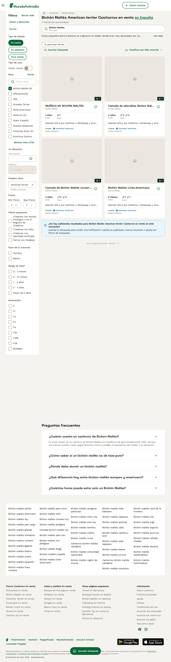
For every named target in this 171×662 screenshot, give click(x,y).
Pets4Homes (18, 639)
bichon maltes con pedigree (50, 542)
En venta (16, 42)
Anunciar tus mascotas (149, 611)
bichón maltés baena (113, 549)
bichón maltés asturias (114, 522)
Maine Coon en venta (55, 607)
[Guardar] (96, 107)
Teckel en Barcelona (93, 590)
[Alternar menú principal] (3, 5)
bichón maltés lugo (144, 522)
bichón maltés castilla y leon (115, 534)
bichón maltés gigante (20, 546)
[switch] (28, 68)
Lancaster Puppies (16, 644)
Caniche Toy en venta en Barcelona (95, 613)
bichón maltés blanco (20, 551)
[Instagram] (146, 629)
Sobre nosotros (145, 590)
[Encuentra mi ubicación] (31, 159)
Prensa (140, 603)
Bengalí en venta (53, 603)
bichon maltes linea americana (50, 561)
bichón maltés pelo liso (52, 535)
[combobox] (18, 159)
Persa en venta (52, 611)
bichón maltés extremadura (141, 562)
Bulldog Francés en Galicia (96, 607)
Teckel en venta (14, 611)
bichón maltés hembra (83, 527)
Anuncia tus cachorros (149, 615)
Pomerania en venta (16, 603)
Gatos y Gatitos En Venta (58, 586)
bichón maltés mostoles (115, 568)
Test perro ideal (145, 623)
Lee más (158, 36)
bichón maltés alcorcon (146, 533)
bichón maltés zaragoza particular (84, 510)
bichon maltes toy (18, 519)
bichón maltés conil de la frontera (147, 510)
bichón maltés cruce (82, 538)
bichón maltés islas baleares (112, 510)
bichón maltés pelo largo (21, 524)
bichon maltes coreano (20, 540)
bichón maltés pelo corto (53, 508)
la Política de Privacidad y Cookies (33, 654)
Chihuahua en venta (16, 590)
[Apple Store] (153, 641)
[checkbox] (10, 88)
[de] (17, 205)
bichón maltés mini (50, 514)
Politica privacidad (146, 594)
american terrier (54, 44)
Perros (12, 29)
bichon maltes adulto (19, 508)
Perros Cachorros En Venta (20, 586)
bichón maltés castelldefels (141, 553)
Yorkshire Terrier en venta (20, 598)
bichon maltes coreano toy (54, 519)
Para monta (17, 57)
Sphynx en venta (53, 598)
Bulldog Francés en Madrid (96, 594)
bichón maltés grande (20, 530)
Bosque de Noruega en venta (59, 590)
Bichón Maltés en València (96, 598)
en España (144, 17)
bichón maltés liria (144, 517)
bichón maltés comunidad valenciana (85, 553)
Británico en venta (54, 594)
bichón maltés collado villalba (146, 540)
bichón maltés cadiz (113, 527)
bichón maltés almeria (146, 546)
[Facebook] (140, 629)
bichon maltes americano (22, 514)
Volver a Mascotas (19, 22)
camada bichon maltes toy (54, 530)
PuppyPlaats (47, 639)
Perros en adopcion (92, 618)
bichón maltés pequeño (21, 562)
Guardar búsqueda (56, 50)
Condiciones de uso (147, 607)
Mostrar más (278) (24, 142)
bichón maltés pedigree (52, 524)
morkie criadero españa (52, 554)
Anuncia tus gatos (146, 619)
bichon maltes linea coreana (19, 569)
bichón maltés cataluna (115, 517)
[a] (32, 205)
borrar (31, 74)
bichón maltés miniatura (21, 535)
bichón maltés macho (82, 533)
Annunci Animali (85, 639)
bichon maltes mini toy (83, 522)
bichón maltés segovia (146, 527)
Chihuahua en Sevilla (93, 603)
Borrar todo (28, 15)
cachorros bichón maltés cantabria (84, 545)
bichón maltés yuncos (114, 555)
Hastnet (32, 639)
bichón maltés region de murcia (84, 562)
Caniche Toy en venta (17, 615)
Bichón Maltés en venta (18, 594)
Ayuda (140, 598)
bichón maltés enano (19, 556)
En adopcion (17, 50)
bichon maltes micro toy (84, 517)
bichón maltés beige (51, 549)
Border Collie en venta (18, 607)
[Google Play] (128, 641)
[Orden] (143, 50)
